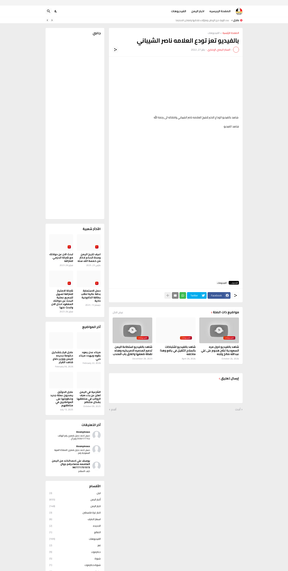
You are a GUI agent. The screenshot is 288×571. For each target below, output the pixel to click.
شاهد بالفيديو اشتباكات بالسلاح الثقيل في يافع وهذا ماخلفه (178, 350)
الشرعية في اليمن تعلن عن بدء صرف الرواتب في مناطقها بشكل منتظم (89, 397)
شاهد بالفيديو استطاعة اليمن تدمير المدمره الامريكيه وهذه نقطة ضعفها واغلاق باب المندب (132, 350)
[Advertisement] (176, 86)
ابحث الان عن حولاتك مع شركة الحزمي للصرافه (61, 258)
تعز (75, 545)
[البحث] (49, 11)
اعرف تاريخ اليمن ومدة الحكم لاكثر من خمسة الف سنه (89, 258)
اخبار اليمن (197, 11)
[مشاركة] (115, 50)
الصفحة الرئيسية (230, 33)
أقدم (113, 409)
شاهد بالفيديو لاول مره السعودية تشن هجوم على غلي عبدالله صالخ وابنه (220, 350)
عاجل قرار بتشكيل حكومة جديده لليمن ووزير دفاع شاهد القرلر (62, 357)
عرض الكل (118, 312)
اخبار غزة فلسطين (75, 512)
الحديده (75, 525)
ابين (75, 493)
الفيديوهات (178, 11)
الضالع (75, 532)
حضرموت (75, 551)
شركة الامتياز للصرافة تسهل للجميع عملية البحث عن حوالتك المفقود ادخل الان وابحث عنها (62, 299)
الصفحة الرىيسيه (220, 11)
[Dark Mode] (56, 11)
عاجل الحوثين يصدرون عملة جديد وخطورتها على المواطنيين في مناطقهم (61, 398)
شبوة (75, 558)
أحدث (237, 409)
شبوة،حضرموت (75, 565)
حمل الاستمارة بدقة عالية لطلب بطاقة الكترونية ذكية (91, 295)
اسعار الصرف (75, 519)
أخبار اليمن (75, 499)
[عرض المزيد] (167, 295)
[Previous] (52, 20)
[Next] (47, 20)
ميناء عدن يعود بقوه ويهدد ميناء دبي (90, 356)
